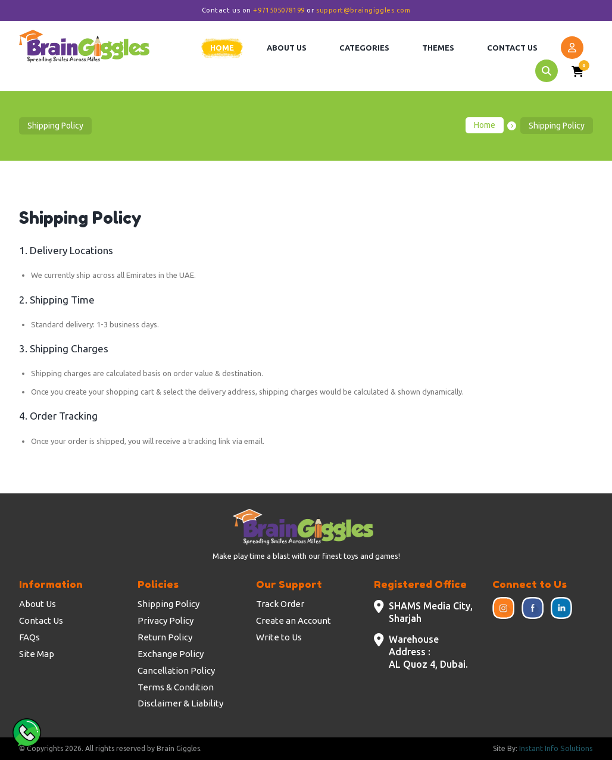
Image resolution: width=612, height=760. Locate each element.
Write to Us (279, 637)
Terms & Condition (176, 687)
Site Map (36, 654)
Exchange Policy (171, 654)
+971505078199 (278, 10)
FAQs (29, 637)
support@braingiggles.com (363, 10)
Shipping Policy (168, 604)
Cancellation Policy (176, 670)
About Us (37, 604)
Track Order (280, 604)
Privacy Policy (165, 620)
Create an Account (293, 620)
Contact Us (41, 620)
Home (484, 125)
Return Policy (165, 637)
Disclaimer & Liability (180, 703)
